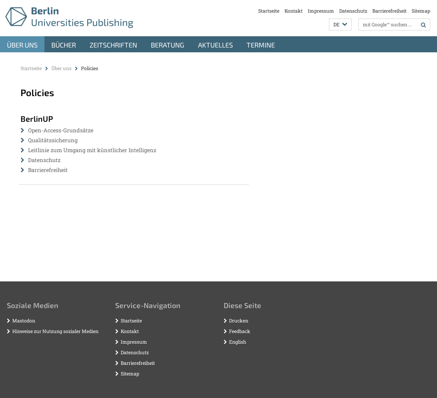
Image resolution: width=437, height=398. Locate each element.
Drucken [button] (238, 320)
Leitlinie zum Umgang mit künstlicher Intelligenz (92, 150)
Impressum (321, 11)
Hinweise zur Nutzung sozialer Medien (55, 331)
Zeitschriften (113, 45)
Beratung (167, 45)
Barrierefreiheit (389, 11)
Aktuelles (215, 45)
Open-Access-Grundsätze (60, 130)
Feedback (239, 331)
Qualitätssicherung (53, 140)
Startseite (268, 11)
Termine (261, 45)
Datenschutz (353, 11)
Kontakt (293, 11)
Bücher (63, 45)
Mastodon (23, 320)
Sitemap (421, 11)
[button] (340, 24)
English (237, 342)
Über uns (22, 45)
